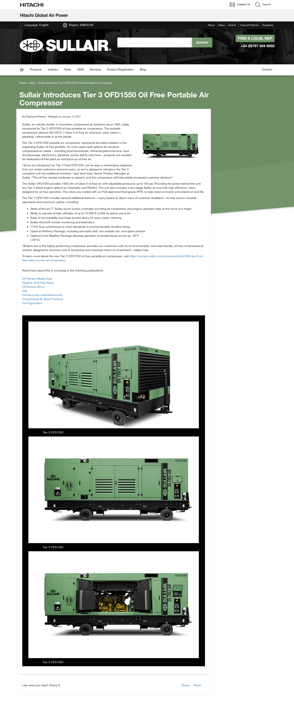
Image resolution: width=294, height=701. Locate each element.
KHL (25, 290)
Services (95, 69)
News (222, 25)
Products (36, 69)
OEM (80, 69)
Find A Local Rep (255, 38)
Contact (267, 69)
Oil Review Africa (33, 286)
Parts (67, 69)
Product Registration (120, 69)
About (211, 25)
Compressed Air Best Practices (42, 299)
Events (232, 25)
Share (185, 685)
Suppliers (268, 25)
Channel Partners (249, 25)
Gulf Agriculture (32, 303)
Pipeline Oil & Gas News (38, 282)
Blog (143, 69)
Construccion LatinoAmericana (42, 295)
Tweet (197, 685)
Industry (53, 69)
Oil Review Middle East (37, 278)
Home (22, 82)
